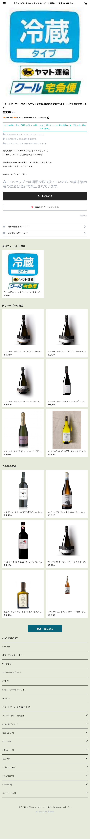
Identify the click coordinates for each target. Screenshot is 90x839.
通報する (83, 216)
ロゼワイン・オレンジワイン (14, 689)
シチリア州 (7, 784)
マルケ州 (6, 759)
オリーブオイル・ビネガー (13, 655)
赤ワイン (6, 698)
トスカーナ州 (8, 750)
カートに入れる (45, 196)
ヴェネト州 (7, 741)
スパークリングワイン (11, 672)
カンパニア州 (8, 776)
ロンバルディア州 (10, 724)
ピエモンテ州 (8, 733)
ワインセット (7, 664)
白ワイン (6, 681)
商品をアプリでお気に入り (45, 207)
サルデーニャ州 (9, 793)
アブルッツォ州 (8, 767)
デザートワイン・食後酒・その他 (16, 707)
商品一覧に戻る (45, 628)
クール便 (6, 646)
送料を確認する (30, 139)
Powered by (45, 812)
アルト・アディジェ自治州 (13, 715)
